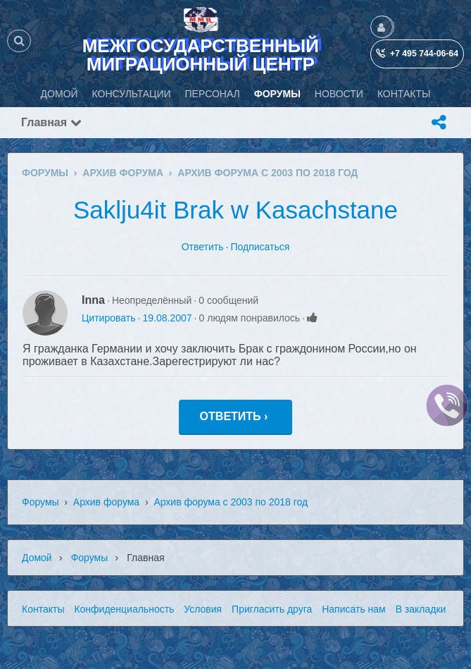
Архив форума (106, 502)
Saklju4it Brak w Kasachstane (235, 209)
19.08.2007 (166, 318)
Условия (203, 609)
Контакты (43, 609)
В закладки (421, 609)
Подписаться (259, 246)
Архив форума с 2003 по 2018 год (230, 502)
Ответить (203, 246)
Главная (51, 122)
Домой (37, 557)
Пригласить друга (272, 609)
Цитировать (108, 318)
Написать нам (354, 609)
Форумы (40, 502)
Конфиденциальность (124, 609)
